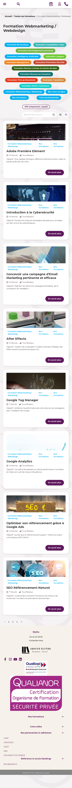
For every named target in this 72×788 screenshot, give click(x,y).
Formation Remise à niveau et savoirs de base (35, 69)
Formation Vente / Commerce (35, 87)
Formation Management (18, 63)
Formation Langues (55, 57)
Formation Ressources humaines (35, 75)
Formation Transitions (53, 81)
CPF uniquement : (36, 107)
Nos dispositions (10, 765)
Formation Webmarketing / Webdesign (24, 93)
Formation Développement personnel (35, 51)
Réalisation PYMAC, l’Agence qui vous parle (36, 773)
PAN (5, 752)
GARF (6, 739)
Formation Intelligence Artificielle (22, 57)
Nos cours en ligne (56, 93)
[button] (4, 4)
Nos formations (19, 98)
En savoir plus (54, 173)
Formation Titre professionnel (21, 81)
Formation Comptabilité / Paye (50, 45)
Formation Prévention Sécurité (50, 63)
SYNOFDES (8, 743)
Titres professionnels (49, 98)
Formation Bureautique (18, 45)
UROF (6, 747)
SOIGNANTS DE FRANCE (14, 756)
